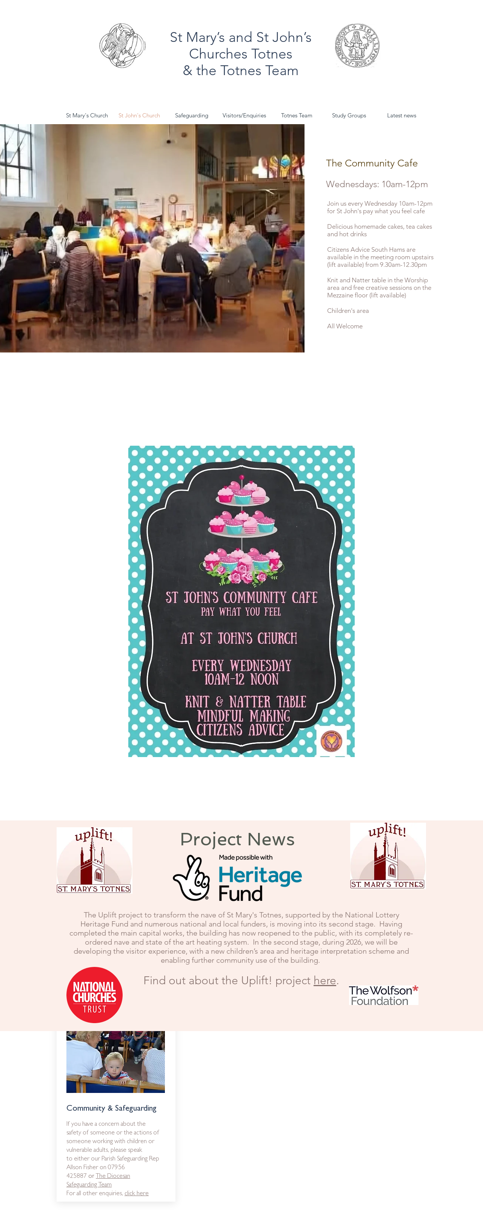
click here (137, 1194)
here (325, 980)
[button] (349, 115)
